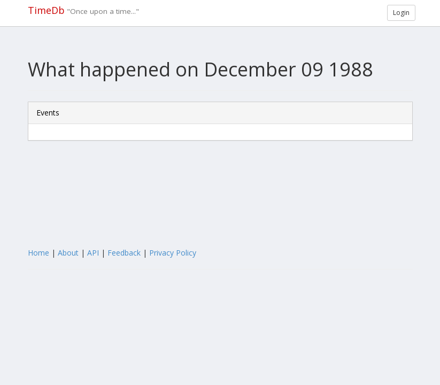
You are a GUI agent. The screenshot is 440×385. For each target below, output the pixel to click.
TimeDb (46, 10)
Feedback (124, 253)
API (93, 253)
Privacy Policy (172, 253)
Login (401, 12)
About (68, 253)
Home (38, 253)
